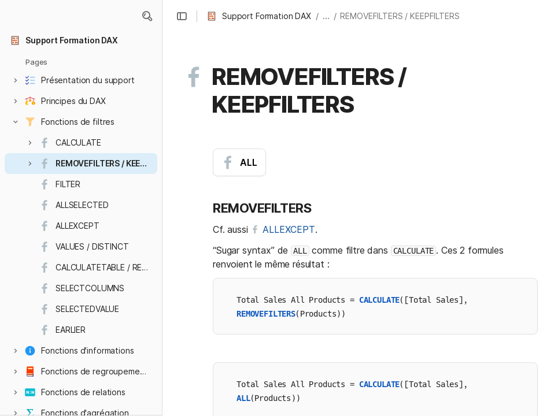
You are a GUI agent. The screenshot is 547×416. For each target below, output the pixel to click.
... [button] (326, 16)
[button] (147, 16)
